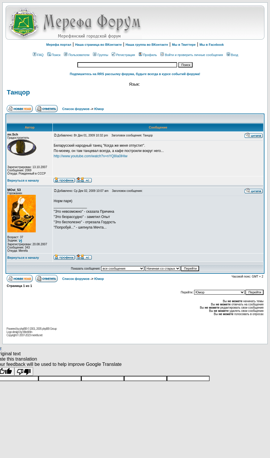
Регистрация (123, 55)
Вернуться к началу (23, 180)
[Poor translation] (23, 371)
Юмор (99, 109)
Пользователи (76, 55)
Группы (100, 55)
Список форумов (76, 109)
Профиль (148, 55)
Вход (232, 55)
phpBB (23, 328)
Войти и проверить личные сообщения (191, 55)
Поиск (53, 55)
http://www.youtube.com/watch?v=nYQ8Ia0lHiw (91, 156)
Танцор (18, 92)
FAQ (38, 55)
